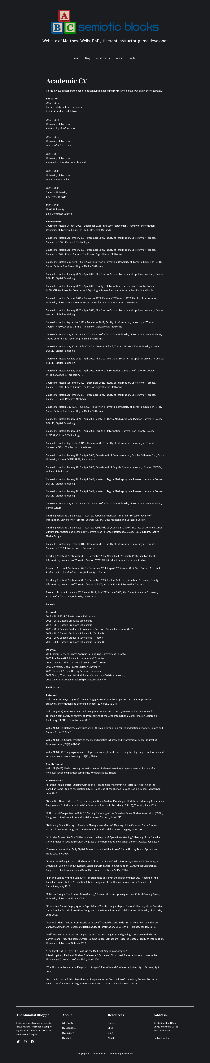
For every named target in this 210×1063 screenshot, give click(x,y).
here (128, 90)
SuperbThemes (125, 1053)
